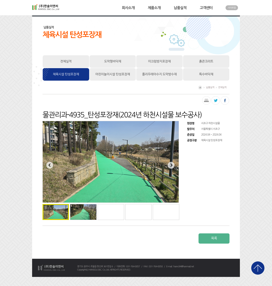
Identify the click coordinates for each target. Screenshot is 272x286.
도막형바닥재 (112, 61)
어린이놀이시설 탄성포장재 (112, 74)
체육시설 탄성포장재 (66, 74)
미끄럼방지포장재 (159, 61)
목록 (214, 238)
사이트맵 (232, 8)
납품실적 (180, 8)
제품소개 (154, 8)
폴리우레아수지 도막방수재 (159, 74)
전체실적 (66, 61)
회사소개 (128, 8)
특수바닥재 (206, 74)
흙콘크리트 (206, 61)
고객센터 (206, 8)
